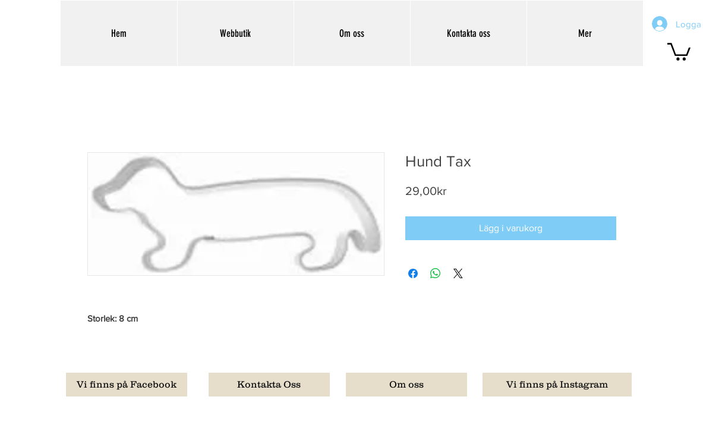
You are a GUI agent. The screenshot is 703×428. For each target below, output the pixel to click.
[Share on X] (458, 273)
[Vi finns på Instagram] (557, 384)
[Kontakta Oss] (269, 384)
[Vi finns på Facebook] (126, 384)
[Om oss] (406, 384)
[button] (679, 51)
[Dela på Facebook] (413, 273)
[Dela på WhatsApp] (435, 273)
